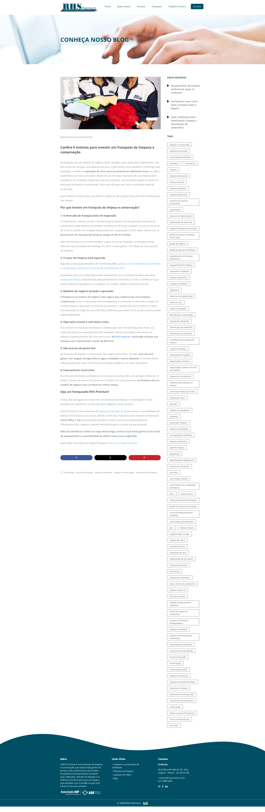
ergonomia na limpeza (179, 271)
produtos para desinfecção (181, 651)
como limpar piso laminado (181, 521)
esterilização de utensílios (181, 333)
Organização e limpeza (180, 361)
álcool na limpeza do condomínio (179, 612)
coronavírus (190, 163)
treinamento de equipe (180, 355)
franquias (79, 415)
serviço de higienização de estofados (181, 514)
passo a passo (187, 494)
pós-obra (173, 404)
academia (174, 416)
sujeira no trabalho (178, 308)
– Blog (115, 778)
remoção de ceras (177, 546)
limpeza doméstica (178, 188)
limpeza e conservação (124, 472)
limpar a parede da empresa (182, 713)
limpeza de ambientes (179, 321)
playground (175, 454)
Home (108, 6)
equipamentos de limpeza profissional (181, 257)
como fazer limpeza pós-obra (182, 391)
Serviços (141, 6)
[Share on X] (110, 457)
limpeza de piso (187, 528)
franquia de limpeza (84, 472)
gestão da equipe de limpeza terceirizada (182, 236)
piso (171, 528)
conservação (175, 707)
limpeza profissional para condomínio (181, 637)
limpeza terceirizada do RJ (112, 411)
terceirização (175, 663)
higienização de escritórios (181, 559)
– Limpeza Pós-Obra (121, 774)
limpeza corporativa (103, 472)
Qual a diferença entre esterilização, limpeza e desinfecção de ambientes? (183, 122)
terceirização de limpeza (146, 472)
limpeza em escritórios (179, 466)
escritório (174, 472)
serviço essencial (177, 182)
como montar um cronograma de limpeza (183, 486)
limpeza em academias (180, 410)
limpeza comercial (178, 590)
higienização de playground (182, 460)
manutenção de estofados (181, 435)
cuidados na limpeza (179, 283)
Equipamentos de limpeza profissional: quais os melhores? (185, 89)
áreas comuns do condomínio (182, 584)
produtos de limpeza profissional (179, 202)
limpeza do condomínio (180, 577)
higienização (175, 210)
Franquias (157, 6)
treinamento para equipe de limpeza (182, 341)
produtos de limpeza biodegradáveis (179, 621)
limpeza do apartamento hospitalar (180, 603)
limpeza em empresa (179, 675)
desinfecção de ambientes (181, 327)
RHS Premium (123, 336)
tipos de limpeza (177, 447)
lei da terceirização (178, 657)
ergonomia (174, 290)
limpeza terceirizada (178, 151)
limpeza (173, 169)
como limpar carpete (179, 478)
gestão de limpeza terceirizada (183, 506)
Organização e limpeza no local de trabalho (183, 368)
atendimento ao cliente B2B (182, 694)
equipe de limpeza (178, 348)
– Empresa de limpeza (122, 771)
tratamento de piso (178, 552)
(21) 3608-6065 (165, 781)
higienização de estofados (181, 644)
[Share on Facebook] (76, 457)
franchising (69, 472)
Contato (197, 6)
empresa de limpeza (178, 688)
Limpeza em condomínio (180, 376)
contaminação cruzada (179, 534)
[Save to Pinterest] (145, 457)
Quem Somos (123, 6)
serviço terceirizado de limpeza (183, 500)
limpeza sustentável (178, 629)
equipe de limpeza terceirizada (183, 228)
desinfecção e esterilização (181, 315)
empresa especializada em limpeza (181, 384)
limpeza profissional (178, 194)
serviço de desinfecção (179, 719)
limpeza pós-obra (177, 398)
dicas (172, 494)
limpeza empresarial (179, 176)
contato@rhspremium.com (171, 777)
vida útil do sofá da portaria (182, 700)
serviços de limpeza (70, 279)
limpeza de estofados (179, 429)
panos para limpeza (178, 422)
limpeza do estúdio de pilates (182, 682)
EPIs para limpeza (177, 596)
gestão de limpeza (178, 243)
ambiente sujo (176, 302)
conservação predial (178, 669)
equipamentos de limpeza (181, 265)
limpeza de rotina (177, 540)
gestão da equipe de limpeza (182, 250)
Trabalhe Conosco (177, 6)
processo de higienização (181, 216)
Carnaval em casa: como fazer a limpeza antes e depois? (184, 105)
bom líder (174, 725)
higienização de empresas (181, 222)
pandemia (174, 163)
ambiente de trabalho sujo (181, 296)
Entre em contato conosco (122, 443)
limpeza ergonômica (178, 277)
